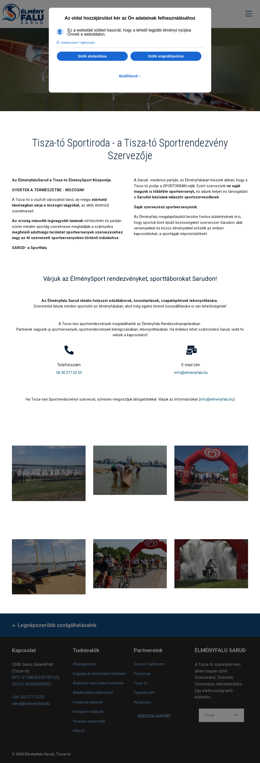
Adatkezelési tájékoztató (93, 694)
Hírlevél (79, 732)
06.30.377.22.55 (69, 373)
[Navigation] (248, 14)
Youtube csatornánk (89, 722)
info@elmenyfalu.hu (191, 373)
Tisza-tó (140, 684)
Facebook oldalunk (88, 703)
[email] (221, 716)
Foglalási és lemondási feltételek (99, 674)
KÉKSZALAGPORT (154, 716)
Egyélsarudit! (144, 694)
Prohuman (142, 674)
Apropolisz (142, 703)
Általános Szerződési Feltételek (98, 684)
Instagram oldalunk (88, 713)
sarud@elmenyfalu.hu (31, 704)
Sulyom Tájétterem (149, 665)
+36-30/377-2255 (28, 698)
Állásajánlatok (84, 665)
